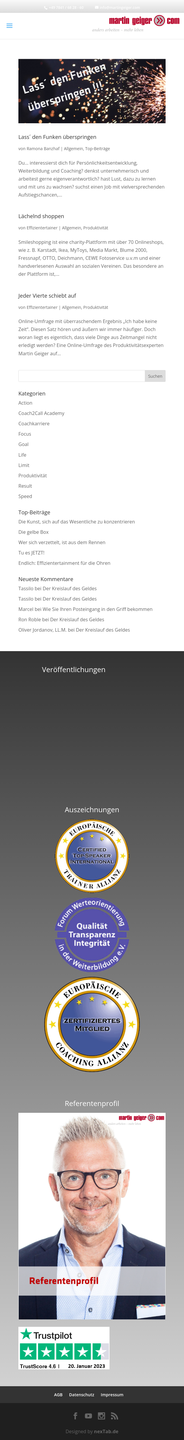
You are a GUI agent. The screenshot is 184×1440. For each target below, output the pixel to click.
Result (25, 486)
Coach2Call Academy (41, 413)
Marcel (26, 609)
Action (25, 403)
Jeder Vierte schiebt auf (47, 295)
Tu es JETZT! (31, 552)
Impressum (112, 1394)
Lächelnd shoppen (41, 216)
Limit (23, 465)
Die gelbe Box (33, 532)
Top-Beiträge (97, 148)
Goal (23, 444)
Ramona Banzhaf (43, 148)
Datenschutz (81, 1394)
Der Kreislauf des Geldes (70, 588)
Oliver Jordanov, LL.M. (42, 630)
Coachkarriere (34, 423)
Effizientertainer (42, 228)
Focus (24, 434)
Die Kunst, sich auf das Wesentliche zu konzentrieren (76, 521)
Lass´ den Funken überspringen (57, 136)
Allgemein (73, 148)
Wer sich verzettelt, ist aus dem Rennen (61, 542)
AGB (58, 1394)
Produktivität (95, 228)
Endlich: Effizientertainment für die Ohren (64, 563)
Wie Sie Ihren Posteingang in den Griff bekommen (98, 609)
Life (22, 455)
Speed (25, 496)
